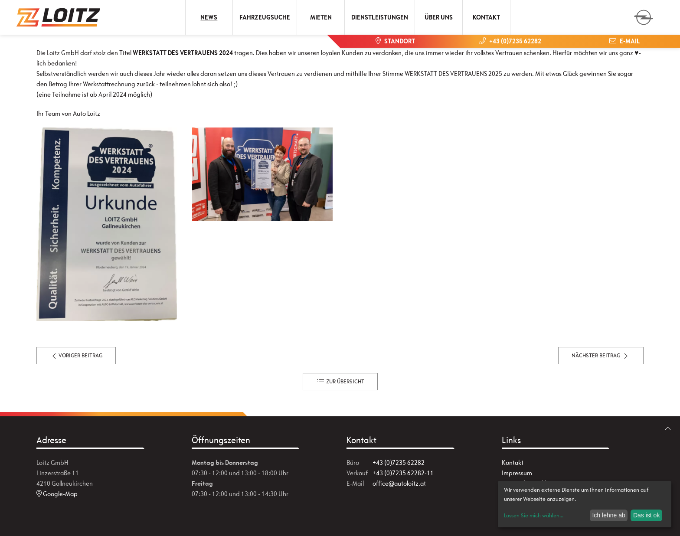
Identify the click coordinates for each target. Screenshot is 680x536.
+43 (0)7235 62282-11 (403, 473)
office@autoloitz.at (399, 483)
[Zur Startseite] (58, 17)
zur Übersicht (340, 382)
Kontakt (486, 17)
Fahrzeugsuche (264, 17)
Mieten (321, 17)
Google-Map (57, 494)
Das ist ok (646, 515)
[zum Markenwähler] (644, 14)
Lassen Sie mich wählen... (533, 515)
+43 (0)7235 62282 (399, 462)
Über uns (439, 17)
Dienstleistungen (379, 17)
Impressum (517, 473)
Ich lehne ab (608, 515)
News (208, 17)
